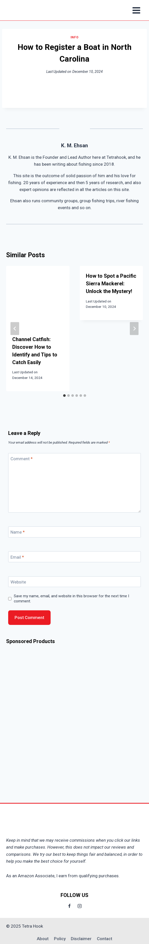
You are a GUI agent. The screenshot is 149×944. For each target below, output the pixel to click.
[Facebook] (69, 906)
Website (18, 582)
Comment (21, 458)
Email (17, 556)
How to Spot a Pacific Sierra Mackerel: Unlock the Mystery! (111, 283)
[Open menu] (136, 10)
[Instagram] (79, 906)
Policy (60, 938)
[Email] (74, 556)
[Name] (74, 531)
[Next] (134, 328)
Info (74, 37)
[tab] (64, 395)
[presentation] (38, 297)
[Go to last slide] (14, 328)
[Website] (74, 581)
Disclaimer (81, 938)
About (43, 938)
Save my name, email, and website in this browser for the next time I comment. (71, 598)
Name (17, 532)
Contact (104, 938)
